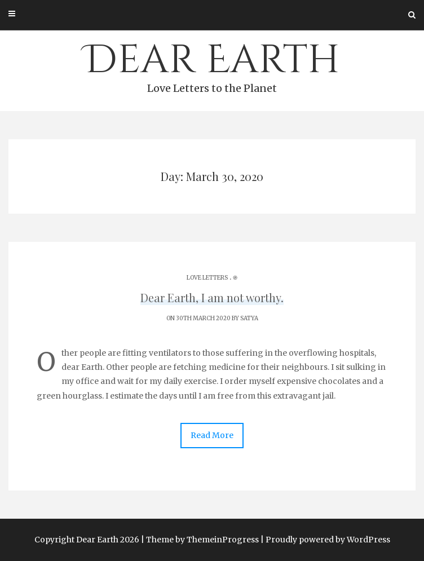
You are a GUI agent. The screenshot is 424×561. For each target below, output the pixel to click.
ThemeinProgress (223, 540)
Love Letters (207, 277)
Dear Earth (212, 65)
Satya (249, 318)
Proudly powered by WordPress (328, 540)
